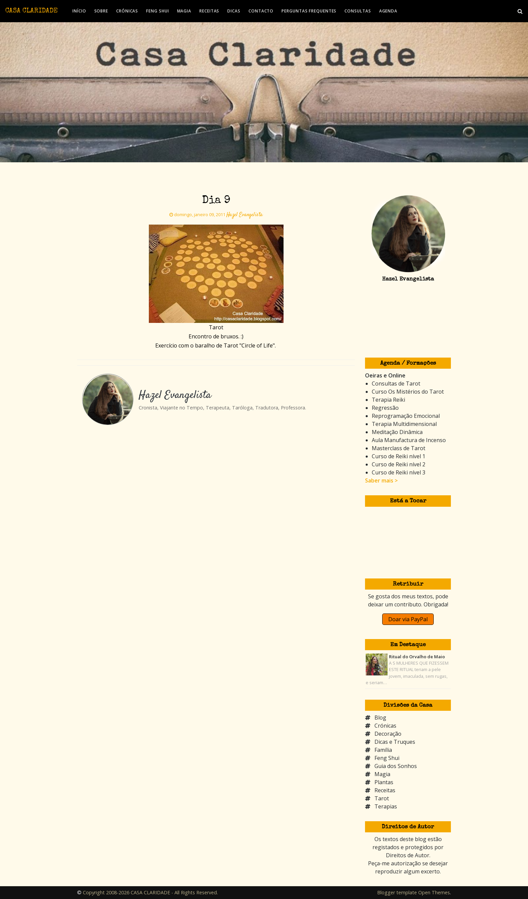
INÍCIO (79, 11)
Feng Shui (386, 758)
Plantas (383, 782)
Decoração (387, 733)
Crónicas (385, 725)
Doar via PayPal (408, 619)
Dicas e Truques (394, 741)
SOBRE (101, 11)
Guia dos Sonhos (395, 766)
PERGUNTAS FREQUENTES (309, 11)
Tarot (381, 798)
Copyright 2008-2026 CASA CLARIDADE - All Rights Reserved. (150, 892)
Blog (380, 717)
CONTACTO (261, 11)
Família (383, 750)
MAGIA (184, 11)
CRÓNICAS (127, 11)
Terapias (385, 806)
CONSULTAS (357, 11)
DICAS (233, 11)
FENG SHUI (157, 11)
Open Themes (434, 892)
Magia (382, 774)
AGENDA (388, 11)
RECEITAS (209, 11)
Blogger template (397, 892)
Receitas (384, 790)
